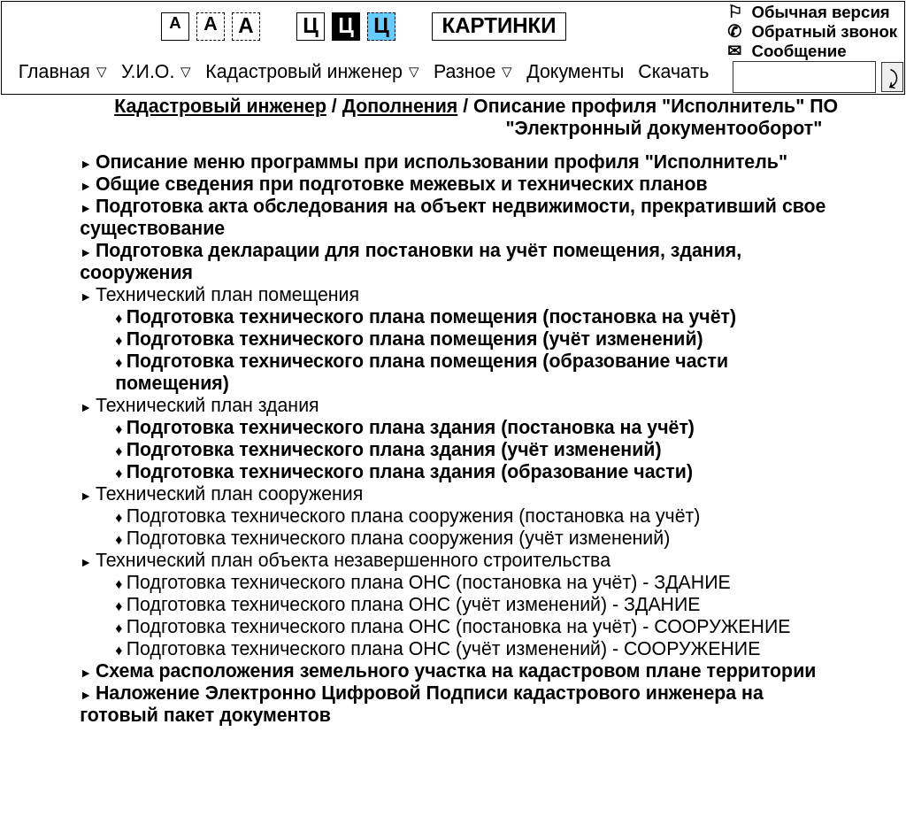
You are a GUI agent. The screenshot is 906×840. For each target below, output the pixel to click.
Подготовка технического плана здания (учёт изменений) (394, 449)
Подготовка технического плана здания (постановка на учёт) (411, 427)
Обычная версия (821, 12)
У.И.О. (147, 71)
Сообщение (799, 51)
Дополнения (400, 106)
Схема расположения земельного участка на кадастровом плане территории (456, 671)
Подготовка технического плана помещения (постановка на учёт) (431, 317)
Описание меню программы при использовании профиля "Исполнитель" (441, 162)
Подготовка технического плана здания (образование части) (410, 471)
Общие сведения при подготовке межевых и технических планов (402, 184)
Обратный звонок (825, 31)
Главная (54, 71)
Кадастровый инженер (304, 71)
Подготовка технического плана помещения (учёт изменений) (415, 339)
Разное (464, 71)
